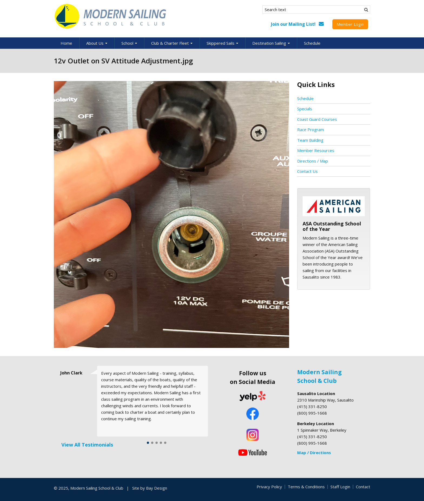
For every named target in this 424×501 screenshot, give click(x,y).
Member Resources (315, 150)
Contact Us (307, 171)
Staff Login (340, 486)
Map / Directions (314, 452)
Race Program (310, 129)
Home (66, 43)
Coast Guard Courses (317, 119)
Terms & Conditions (306, 486)
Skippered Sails (222, 43)
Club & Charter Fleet (172, 43)
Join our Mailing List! (293, 24)
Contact (363, 486)
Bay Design (156, 488)
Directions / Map (312, 161)
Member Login (350, 24)
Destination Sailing (271, 43)
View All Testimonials (87, 444)
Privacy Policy (269, 486)
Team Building (310, 140)
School (129, 43)
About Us (96, 43)
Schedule (312, 43)
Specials (304, 108)
